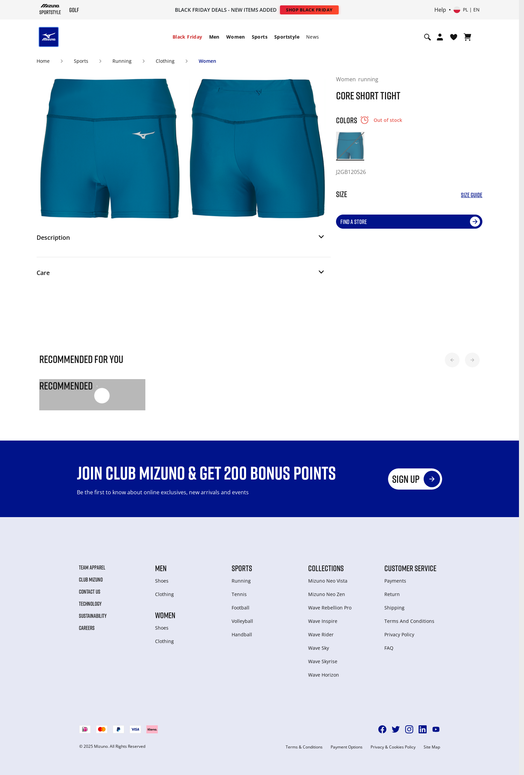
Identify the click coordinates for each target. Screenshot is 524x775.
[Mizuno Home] (50, 9)
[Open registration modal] (440, 37)
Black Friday (187, 37)
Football (240, 607)
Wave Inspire (322, 621)
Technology (90, 603)
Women (235, 37)
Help (440, 9)
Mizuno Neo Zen (326, 594)
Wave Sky (318, 648)
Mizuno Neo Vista (327, 581)
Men (214, 37)
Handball (242, 634)
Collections (326, 568)
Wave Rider (321, 634)
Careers (87, 628)
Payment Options (347, 747)
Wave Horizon (323, 675)
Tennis (239, 594)
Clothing (165, 61)
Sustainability (93, 615)
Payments (395, 581)
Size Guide (471, 194)
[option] (350, 146)
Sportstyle (286, 37)
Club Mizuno (91, 579)
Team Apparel (92, 567)
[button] (181, 239)
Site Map (432, 747)
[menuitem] (187, 37)
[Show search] (427, 37)
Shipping (394, 607)
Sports (260, 37)
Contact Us (89, 591)
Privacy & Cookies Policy (393, 747)
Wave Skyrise (322, 661)
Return (392, 594)
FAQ (388, 648)
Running (122, 61)
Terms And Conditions (409, 621)
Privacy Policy (399, 634)
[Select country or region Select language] (467, 9)
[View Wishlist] (454, 37)
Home (43, 61)
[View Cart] (467, 37)
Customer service (410, 568)
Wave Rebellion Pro (329, 607)
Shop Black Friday (309, 10)
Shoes (162, 581)
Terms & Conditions (304, 747)
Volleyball (242, 621)
